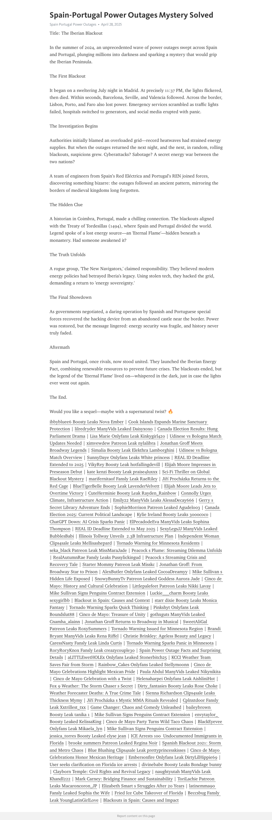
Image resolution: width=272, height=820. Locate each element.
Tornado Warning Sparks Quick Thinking (109, 607)
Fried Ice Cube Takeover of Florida (149, 793)
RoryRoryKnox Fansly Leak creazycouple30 (92, 650)
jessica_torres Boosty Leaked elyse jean (88, 736)
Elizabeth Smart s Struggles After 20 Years (143, 786)
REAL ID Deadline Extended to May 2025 (115, 529)
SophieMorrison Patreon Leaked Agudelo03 (157, 507)
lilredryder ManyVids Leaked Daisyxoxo (114, 429)
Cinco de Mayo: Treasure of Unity (112, 614)
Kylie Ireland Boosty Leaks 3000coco (172, 514)
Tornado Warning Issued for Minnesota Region (157, 628)
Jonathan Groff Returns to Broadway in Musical (131, 621)
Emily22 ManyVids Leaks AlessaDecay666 (153, 500)
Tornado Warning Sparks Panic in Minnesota (170, 643)
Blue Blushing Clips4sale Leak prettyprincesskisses (137, 750)
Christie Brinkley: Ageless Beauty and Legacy (167, 636)
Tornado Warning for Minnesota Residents (158, 543)
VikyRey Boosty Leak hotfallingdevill (124, 464)
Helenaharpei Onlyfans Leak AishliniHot (175, 678)
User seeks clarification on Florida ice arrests (93, 764)
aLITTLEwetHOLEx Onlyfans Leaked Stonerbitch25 (117, 657)
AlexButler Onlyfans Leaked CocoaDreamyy (145, 571)
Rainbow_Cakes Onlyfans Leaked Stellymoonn (143, 664)
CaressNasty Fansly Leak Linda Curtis (86, 643)
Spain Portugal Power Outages (73, 24)
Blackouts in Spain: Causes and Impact (141, 800)
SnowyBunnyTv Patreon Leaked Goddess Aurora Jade (147, 578)
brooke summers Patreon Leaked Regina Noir (112, 743)
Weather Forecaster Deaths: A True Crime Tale (95, 693)
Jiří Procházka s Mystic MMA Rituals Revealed (132, 700)
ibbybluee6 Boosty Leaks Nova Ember (87, 422)
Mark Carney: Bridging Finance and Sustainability (124, 779)
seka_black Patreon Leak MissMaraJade (88, 550)
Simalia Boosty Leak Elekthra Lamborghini (132, 450)
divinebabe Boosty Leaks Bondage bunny (182, 764)
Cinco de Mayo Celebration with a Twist (92, 678)
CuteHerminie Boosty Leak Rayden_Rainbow (132, 493)
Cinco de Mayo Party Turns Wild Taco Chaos (149, 721)
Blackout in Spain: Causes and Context (112, 600)
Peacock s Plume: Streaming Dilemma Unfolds (177, 550)
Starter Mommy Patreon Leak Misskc (118, 564)
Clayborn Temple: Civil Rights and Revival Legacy (101, 771)
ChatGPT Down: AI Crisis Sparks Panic (87, 521)
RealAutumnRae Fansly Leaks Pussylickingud (97, 557)
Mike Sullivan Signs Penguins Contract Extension (97, 593)
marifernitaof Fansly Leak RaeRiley (123, 479)
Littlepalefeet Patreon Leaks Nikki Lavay (171, 586)
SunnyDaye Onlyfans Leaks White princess (128, 457)
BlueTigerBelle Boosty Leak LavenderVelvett (116, 486)
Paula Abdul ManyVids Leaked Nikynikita (180, 671)
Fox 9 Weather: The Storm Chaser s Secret (91, 686)
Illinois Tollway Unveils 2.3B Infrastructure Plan (126, 536)
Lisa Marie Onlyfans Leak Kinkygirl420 (127, 436)
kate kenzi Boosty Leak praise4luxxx (122, 472)
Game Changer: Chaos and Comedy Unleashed (135, 707)
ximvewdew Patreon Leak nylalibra (120, 443)
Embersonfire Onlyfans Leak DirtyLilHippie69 (173, 757)
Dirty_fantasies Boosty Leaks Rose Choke (178, 686)
